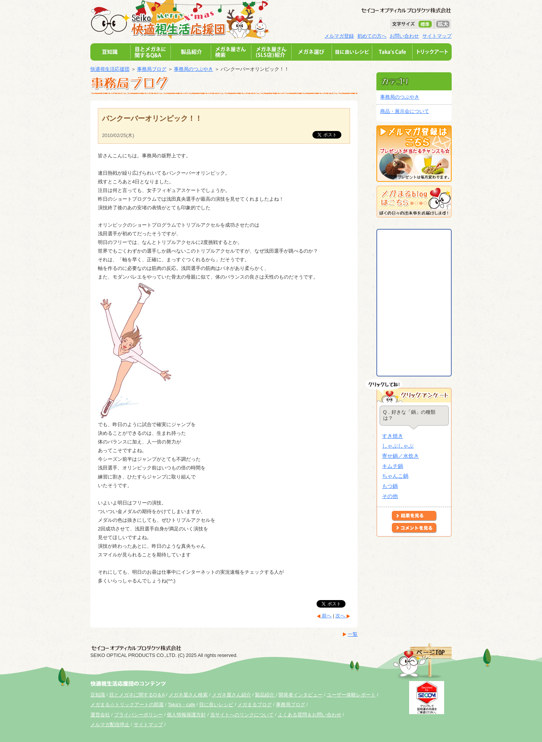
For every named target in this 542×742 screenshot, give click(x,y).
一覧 (353, 634)
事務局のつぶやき (193, 69)
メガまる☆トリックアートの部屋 (127, 704)
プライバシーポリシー (138, 715)
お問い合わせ (404, 36)
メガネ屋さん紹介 (231, 695)
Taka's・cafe (181, 704)
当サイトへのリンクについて (242, 715)
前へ (326, 616)
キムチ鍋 (392, 466)
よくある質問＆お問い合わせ (309, 715)
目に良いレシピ (216, 704)
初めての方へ (372, 36)
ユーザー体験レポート (351, 695)
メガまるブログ (255, 704)
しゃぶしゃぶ (398, 446)
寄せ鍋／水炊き (400, 456)
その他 (390, 496)
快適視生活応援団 (109, 69)
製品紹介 (265, 695)
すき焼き (392, 436)
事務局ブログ (151, 69)
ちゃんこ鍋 (395, 476)
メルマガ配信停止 (109, 724)
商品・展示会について (404, 111)
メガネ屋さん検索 (188, 695)
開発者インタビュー (301, 695)
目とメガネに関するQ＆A (137, 695)
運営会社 (100, 715)
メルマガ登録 (339, 36)
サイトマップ (437, 36)
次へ (341, 616)
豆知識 (97, 695)
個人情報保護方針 (186, 715)
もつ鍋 (390, 486)
